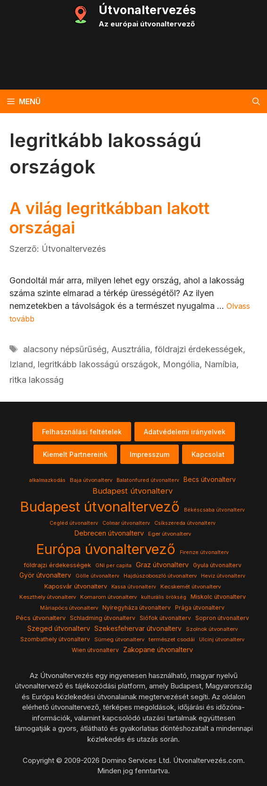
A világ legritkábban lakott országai (109, 218)
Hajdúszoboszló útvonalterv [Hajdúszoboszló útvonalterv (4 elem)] (160, 575)
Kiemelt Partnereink (75, 454)
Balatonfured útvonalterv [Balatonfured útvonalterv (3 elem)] (148, 480)
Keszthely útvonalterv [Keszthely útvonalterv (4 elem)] (47, 597)
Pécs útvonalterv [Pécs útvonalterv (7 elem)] (41, 617)
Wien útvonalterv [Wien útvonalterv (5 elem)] (95, 650)
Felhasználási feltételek (82, 432)
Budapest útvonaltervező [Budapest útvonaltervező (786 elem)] (100, 506)
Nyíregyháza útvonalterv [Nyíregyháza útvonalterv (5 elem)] (136, 607)
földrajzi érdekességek (199, 349)
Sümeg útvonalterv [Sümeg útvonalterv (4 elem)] (119, 639)
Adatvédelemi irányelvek (184, 432)
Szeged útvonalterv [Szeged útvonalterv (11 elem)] (58, 628)
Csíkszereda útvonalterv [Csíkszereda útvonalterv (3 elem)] (185, 523)
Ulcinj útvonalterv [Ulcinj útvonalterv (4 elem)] (221, 639)
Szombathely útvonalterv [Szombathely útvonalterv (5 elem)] (55, 639)
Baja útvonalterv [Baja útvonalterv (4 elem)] (91, 480)
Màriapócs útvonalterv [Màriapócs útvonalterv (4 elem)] (69, 607)
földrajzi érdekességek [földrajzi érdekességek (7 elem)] (57, 565)
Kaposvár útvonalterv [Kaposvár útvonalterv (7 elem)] (75, 586)
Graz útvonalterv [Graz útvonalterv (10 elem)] (162, 565)
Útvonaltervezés (147, 10)
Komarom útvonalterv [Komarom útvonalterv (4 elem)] (108, 597)
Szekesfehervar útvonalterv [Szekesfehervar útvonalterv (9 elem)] (138, 628)
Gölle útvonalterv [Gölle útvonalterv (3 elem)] (97, 576)
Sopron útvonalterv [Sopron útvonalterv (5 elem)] (222, 617)
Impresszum (149, 454)
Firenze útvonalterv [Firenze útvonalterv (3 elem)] (204, 552)
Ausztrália (130, 349)
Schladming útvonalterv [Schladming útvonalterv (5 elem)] (102, 617)
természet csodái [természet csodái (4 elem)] (172, 639)
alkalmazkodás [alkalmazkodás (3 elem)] (47, 480)
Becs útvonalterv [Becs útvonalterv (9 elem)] (210, 479)
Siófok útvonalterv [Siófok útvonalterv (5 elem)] (165, 617)
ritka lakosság (36, 380)
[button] (256, 101)
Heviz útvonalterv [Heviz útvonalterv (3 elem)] (223, 576)
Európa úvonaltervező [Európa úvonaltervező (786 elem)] (105, 549)
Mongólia (181, 364)
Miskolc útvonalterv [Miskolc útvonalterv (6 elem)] (218, 596)
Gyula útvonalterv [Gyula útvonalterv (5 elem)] (217, 565)
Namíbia (220, 364)
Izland (21, 364)
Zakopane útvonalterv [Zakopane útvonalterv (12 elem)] (158, 649)
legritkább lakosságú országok (98, 364)
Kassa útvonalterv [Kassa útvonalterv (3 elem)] (133, 587)
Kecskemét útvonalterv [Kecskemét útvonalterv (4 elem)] (190, 586)
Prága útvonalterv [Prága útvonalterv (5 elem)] (200, 607)
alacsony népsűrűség (65, 349)
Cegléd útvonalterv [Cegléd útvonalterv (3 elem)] (74, 523)
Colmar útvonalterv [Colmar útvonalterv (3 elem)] (126, 523)
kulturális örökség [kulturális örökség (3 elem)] (163, 597)
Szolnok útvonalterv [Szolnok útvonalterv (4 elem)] (212, 629)
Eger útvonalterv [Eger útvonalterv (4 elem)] (169, 533)
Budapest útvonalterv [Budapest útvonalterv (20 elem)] (132, 491)
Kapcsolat (208, 454)
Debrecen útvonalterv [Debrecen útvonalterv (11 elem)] (109, 533)
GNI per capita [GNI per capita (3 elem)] (113, 566)
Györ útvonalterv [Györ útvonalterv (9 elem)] (45, 575)
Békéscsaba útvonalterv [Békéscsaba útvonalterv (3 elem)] (214, 510)
